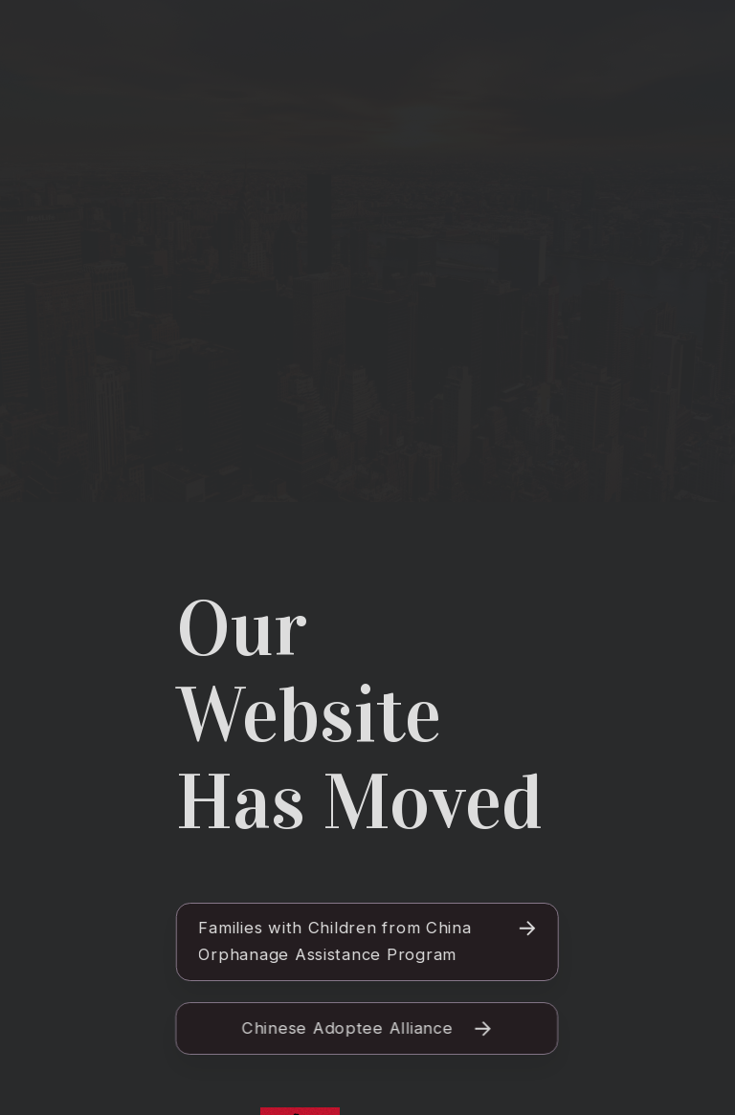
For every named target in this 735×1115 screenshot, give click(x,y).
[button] (366, 942)
